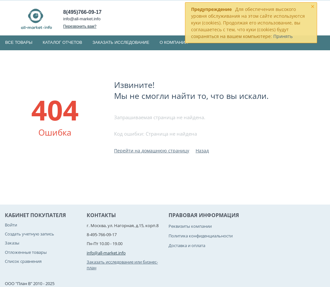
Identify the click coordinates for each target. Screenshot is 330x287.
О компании (174, 42)
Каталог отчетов (62, 42)
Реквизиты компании (190, 226)
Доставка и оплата (187, 245)
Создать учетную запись (29, 234)
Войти (11, 225)
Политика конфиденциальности (201, 236)
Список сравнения (23, 261)
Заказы (12, 243)
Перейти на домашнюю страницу (151, 151)
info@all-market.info (82, 18)
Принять (283, 36)
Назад (202, 151)
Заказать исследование (120, 42)
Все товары (18, 42)
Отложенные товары (26, 252)
